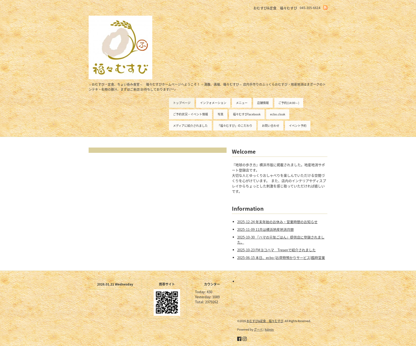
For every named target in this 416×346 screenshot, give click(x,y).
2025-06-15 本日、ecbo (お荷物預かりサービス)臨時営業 (281, 257)
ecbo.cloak (277, 114)
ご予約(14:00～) (288, 103)
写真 (220, 114)
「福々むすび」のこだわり (234, 125)
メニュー (242, 103)
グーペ (258, 329)
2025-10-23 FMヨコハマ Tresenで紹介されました (276, 249)
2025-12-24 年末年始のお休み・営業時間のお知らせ (277, 221)
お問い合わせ (270, 125)
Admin (269, 329)
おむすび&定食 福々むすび (264, 321)
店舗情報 (263, 103)
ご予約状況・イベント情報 (190, 114)
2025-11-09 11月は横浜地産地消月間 (265, 229)
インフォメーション (213, 103)
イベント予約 (297, 125)
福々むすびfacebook (247, 114)
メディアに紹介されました (190, 125)
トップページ (181, 103)
